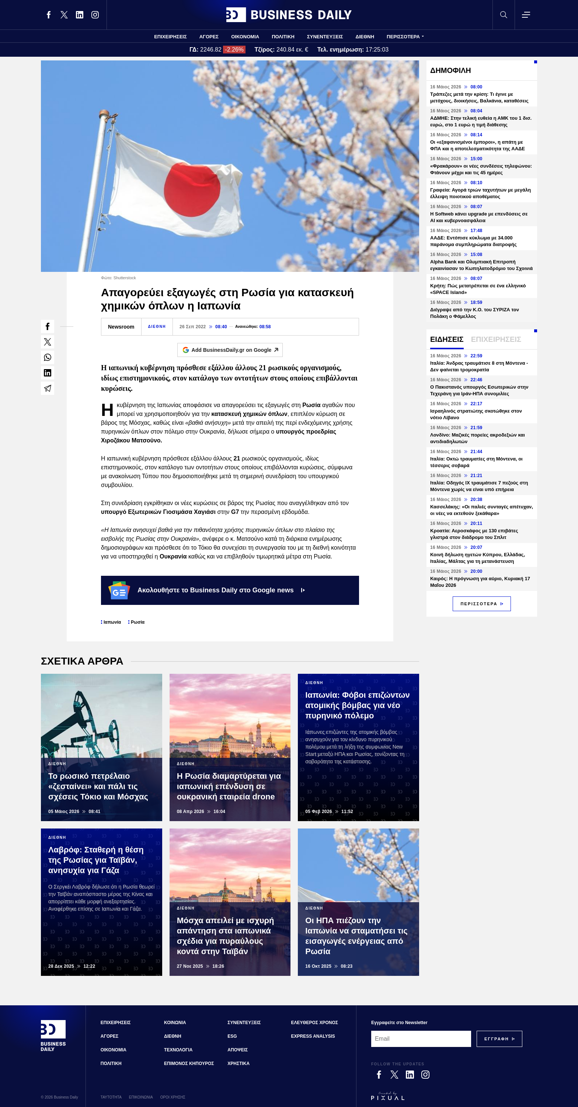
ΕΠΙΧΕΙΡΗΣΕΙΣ (170, 36)
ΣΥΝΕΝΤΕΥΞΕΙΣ (325, 36)
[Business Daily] (53, 1050)
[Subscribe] (496, 1038)
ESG (232, 1036)
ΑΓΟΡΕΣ (209, 36)
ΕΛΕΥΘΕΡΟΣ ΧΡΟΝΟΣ (314, 1022)
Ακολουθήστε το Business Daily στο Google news (206, 590)
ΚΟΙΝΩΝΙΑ (175, 1022)
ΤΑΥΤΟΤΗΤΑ (111, 1097)
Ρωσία (137, 622)
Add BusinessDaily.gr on (237, 350)
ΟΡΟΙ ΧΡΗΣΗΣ (172, 1097)
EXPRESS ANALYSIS (313, 1036)
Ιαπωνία (112, 622)
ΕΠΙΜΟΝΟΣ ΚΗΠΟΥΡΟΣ (189, 1063)
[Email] (421, 1039)
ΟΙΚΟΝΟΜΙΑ (245, 36)
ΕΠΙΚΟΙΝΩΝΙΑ (141, 1097)
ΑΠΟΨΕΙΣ (237, 1049)
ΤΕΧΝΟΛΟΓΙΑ (178, 1049)
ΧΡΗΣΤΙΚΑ (238, 1063)
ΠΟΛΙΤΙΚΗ (283, 36)
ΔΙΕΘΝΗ (365, 36)
